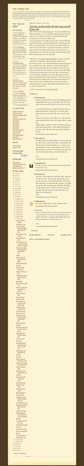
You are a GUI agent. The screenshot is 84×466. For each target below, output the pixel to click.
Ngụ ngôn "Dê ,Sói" (21, 429)
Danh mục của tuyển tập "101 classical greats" (21, 329)
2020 (16, 175)
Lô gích (18, 255)
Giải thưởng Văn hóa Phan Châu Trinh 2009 (21, 277)
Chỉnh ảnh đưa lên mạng (19, 164)
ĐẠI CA (18, 433)
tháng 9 (18, 205)
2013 (16, 190)
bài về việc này (48, 31)
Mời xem (18, 418)
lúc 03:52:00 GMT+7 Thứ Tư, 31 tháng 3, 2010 (46, 170)
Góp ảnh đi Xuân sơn (21, 403)
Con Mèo (18, 375)
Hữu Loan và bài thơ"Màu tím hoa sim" (21, 334)
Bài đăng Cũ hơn (66, 234)
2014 (16, 188)
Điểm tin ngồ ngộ (21, 323)
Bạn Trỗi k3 (16, 128)
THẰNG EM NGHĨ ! (21, 263)
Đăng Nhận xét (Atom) (42, 239)
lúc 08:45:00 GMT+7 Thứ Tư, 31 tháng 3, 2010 (46, 197)
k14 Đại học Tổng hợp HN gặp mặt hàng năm (21, 398)
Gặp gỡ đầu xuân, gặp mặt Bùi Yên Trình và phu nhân (21, 414)
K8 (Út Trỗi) (16, 120)
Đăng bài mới (16, 162)
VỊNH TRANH (20, 395)
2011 (16, 194)
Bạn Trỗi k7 (16, 122)
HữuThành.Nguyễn (18, 63)
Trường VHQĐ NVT (18, 111)
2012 (16, 192)
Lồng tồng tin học (21, 437)
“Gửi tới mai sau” (20, 311)
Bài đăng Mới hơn (35, 234)
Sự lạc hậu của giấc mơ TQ (49, 59)
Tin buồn (18, 265)
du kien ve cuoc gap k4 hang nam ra (20, 84)
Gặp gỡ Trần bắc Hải (21, 424)
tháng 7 (18, 209)
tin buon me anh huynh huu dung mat (20, 50)
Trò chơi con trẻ (20, 339)
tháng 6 (18, 212)
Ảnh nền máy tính (17, 139)
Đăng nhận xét (34, 230)
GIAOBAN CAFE (21, 224)
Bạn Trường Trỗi (21, 9)
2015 (16, 186)
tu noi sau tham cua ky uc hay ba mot (20, 66)
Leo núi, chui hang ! (21, 410)
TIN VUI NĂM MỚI (21, 431)
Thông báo (19, 341)
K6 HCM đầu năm (21, 382)
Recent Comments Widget (22, 104)
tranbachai (39, 163)
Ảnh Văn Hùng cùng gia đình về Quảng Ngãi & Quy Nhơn (21, 243)
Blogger (24, 453)
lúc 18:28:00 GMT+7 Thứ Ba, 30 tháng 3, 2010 (46, 134)
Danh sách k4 (16, 133)
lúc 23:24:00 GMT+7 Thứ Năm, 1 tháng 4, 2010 (46, 226)
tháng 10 (18, 203)
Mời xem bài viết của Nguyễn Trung (20, 378)
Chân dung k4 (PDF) (18, 135)
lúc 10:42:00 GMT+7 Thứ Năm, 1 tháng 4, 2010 (46, 206)
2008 (16, 446)
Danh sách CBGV (17, 113)
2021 (16, 173)
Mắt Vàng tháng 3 (20, 392)
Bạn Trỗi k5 (16, 126)
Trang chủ (51, 234)
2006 (16, 450)
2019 (16, 177)
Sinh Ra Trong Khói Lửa (19, 119)
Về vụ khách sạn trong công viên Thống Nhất (21, 303)
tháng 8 (18, 207)
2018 (16, 179)
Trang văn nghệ (17, 131)
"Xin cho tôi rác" (20, 297)
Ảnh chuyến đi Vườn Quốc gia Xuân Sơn (21, 406)
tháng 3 (18, 218)
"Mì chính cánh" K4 (21, 435)
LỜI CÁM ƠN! (20, 299)
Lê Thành (21, 91)
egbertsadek (21, 47)
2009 (16, 444)
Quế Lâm (39, 201)
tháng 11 (18, 201)
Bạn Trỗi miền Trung (18, 129)
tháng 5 (18, 214)
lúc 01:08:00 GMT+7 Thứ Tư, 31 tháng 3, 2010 (46, 158)
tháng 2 (18, 439)
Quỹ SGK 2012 (17, 147)
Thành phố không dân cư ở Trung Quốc (21, 259)
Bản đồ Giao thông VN (19, 168)
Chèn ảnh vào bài (17, 166)
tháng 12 (18, 199)
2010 (16, 197)
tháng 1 (18, 442)
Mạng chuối (19, 281)
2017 (16, 182)
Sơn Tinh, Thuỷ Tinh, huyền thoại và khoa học (21, 289)
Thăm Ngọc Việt (20, 313)
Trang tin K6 (16, 124)
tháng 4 (18, 216)
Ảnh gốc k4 (16, 137)
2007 (16, 448)
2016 (16, 184)
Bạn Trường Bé (17, 145)
